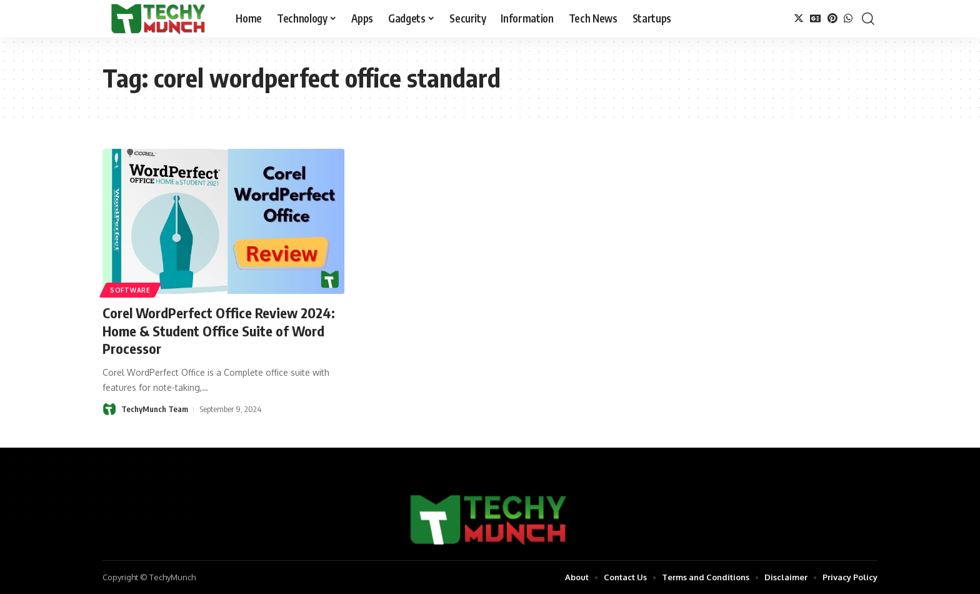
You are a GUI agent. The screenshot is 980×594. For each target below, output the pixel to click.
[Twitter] (799, 18)
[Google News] (815, 18)
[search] (868, 18)
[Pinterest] (832, 18)
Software (130, 290)
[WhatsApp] (848, 18)
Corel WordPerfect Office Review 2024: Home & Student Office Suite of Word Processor (218, 330)
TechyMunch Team (154, 409)
